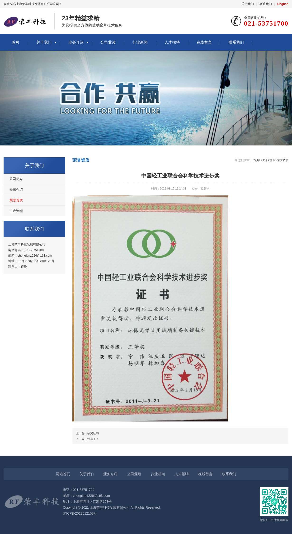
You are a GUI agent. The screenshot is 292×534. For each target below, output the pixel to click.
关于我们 (247, 4)
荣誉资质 (16, 200)
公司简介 (16, 179)
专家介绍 (16, 189)
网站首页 (63, 474)
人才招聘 (172, 42)
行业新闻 (140, 42)
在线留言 (204, 42)
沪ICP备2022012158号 (80, 513)
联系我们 (265, 4)
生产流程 (16, 211)
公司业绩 (108, 42)
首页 (15, 42)
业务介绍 (76, 42)
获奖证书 (93, 433)
